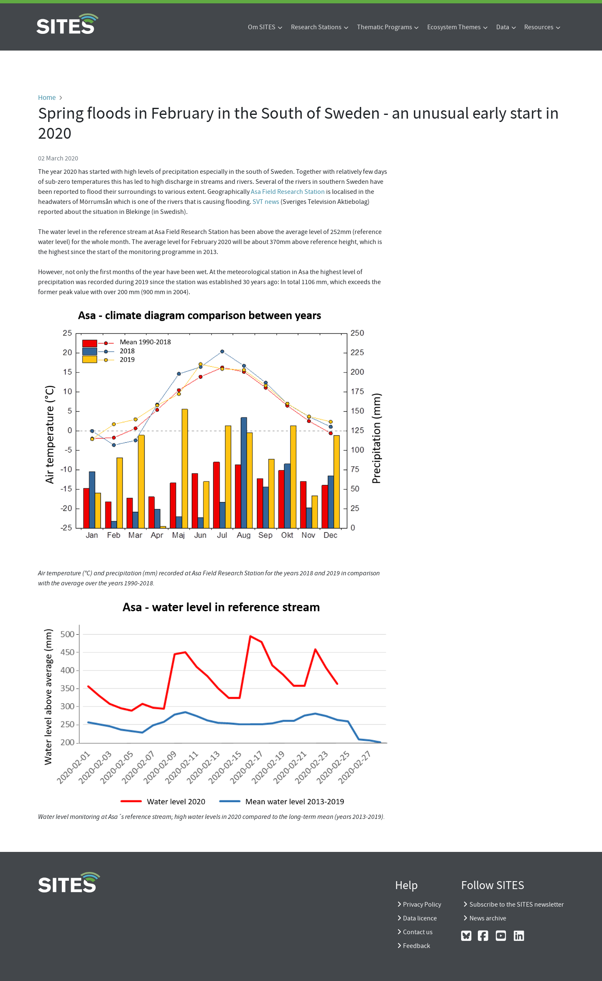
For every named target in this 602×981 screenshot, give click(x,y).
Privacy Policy (422, 904)
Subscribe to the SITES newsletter (516, 904)
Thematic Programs (384, 27)
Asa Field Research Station (288, 192)
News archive (487, 918)
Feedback (416, 946)
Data (502, 27)
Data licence (420, 918)
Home (47, 97)
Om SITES (261, 27)
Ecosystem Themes (454, 27)
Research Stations (316, 27)
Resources (539, 27)
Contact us (418, 932)
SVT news (266, 202)
